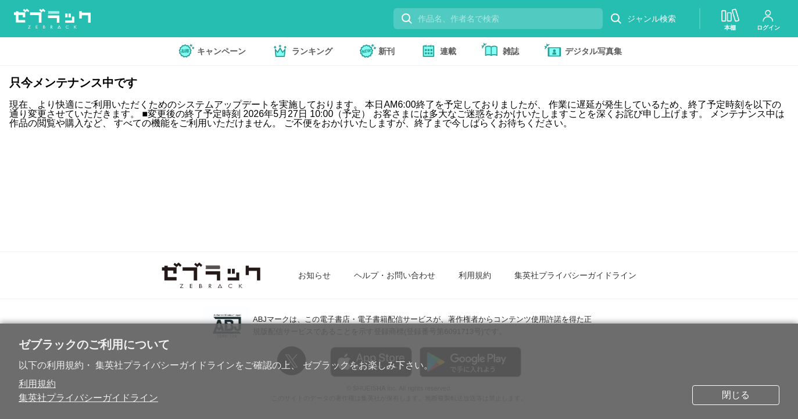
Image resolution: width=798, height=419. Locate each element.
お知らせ (314, 275)
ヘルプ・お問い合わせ (394, 275)
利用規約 (37, 384)
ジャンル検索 (643, 19)
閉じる (736, 395)
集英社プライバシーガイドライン (88, 398)
